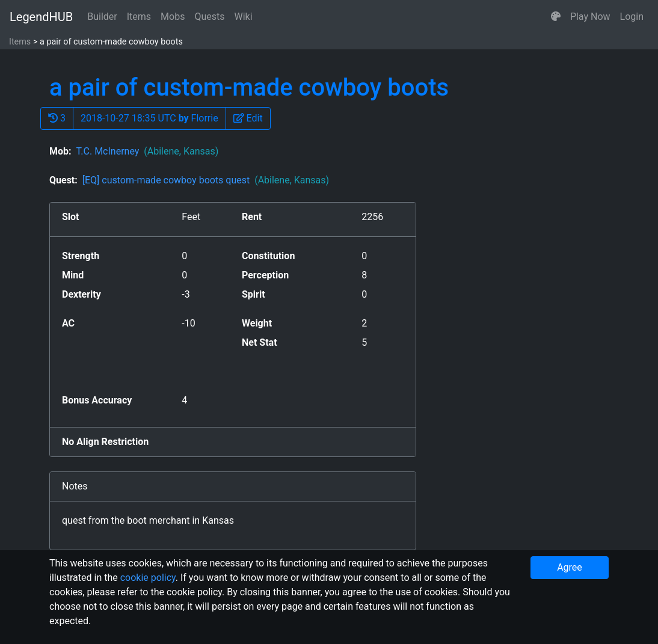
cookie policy (148, 577)
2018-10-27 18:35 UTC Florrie (149, 118)
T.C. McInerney (147, 151)
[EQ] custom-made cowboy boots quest (205, 180)
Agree (569, 567)
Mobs (173, 16)
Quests (209, 16)
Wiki (244, 16)
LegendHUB (41, 17)
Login (632, 16)
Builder (102, 16)
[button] (555, 17)
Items (139, 16)
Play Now (590, 16)
